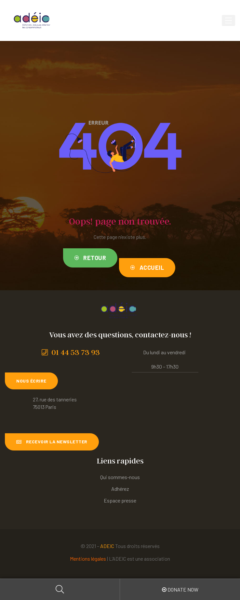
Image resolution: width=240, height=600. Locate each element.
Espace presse (120, 500)
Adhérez (120, 489)
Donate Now (180, 589)
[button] (90, 257)
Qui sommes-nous (120, 477)
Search (60, 589)
